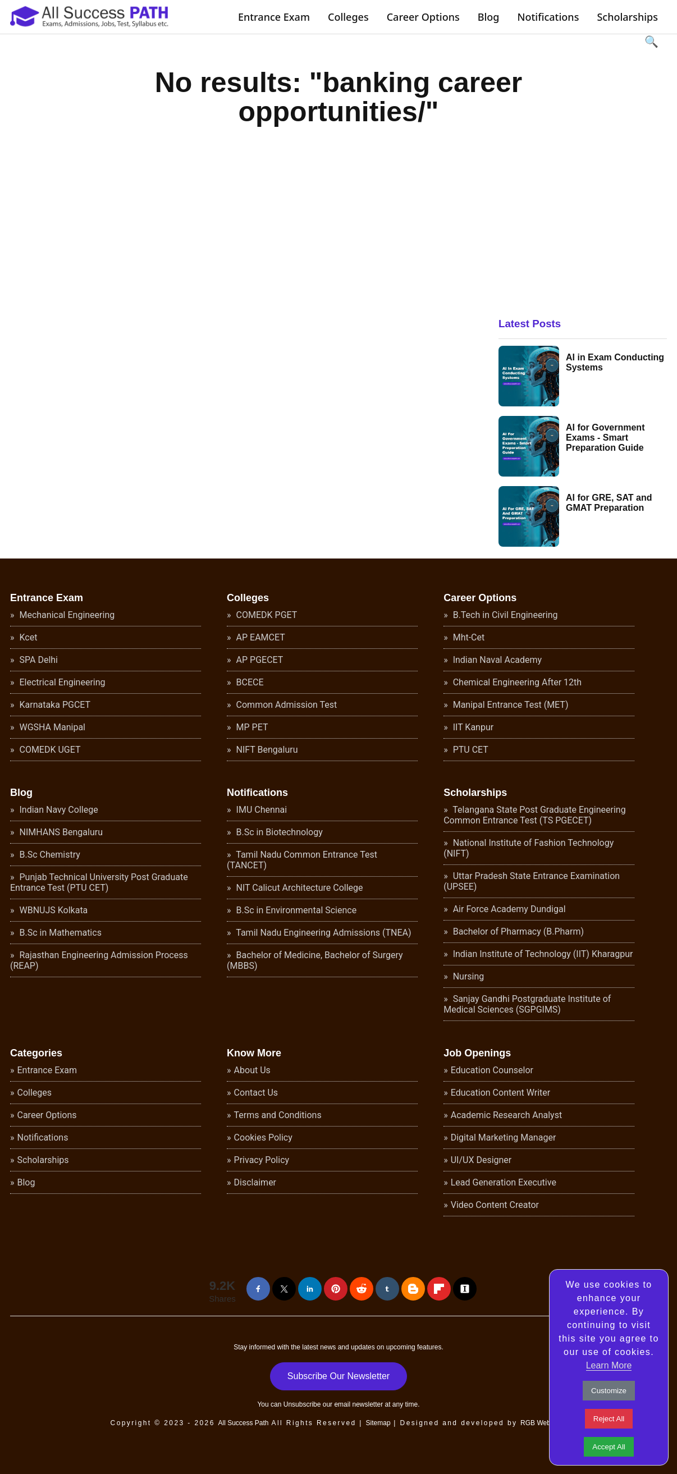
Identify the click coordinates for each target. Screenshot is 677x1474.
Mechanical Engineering (66, 615)
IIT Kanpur (472, 727)
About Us (252, 1070)
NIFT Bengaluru (266, 749)
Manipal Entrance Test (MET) (510, 704)
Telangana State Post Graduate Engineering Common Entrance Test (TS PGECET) (534, 815)
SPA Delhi (37, 659)
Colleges (348, 17)
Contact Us (256, 1092)
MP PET (251, 727)
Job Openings (477, 1053)
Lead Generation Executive (503, 1182)
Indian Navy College (57, 809)
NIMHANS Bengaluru (60, 832)
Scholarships (627, 17)
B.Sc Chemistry (48, 854)
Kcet (27, 637)
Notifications (548, 17)
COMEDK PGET (266, 615)
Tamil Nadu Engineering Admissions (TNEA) (322, 932)
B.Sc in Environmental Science (295, 910)
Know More (254, 1053)
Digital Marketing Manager (503, 1137)
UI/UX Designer (481, 1160)
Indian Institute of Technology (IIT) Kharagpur (542, 954)
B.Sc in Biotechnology (278, 832)
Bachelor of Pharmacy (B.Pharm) (517, 931)
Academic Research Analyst (506, 1115)
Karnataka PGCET (54, 704)
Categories (36, 1053)
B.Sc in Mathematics (59, 932)
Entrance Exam (274, 17)
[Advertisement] (582, 211)
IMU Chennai (260, 809)
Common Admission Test (285, 704)
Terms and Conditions (278, 1115)
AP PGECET (258, 659)
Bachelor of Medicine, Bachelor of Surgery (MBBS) (315, 960)
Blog (489, 17)
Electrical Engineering (61, 682)
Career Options (423, 17)
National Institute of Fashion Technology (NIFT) (528, 848)
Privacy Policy (262, 1160)
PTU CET (469, 749)
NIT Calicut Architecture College (298, 887)
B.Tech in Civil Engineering (504, 615)
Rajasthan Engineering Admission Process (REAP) (99, 960)
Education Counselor (492, 1070)
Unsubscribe (302, 1404)
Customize (608, 1390)
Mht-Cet (468, 637)
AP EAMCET (259, 637)
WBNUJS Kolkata (52, 910)
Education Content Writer (501, 1092)
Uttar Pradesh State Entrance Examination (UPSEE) (531, 881)
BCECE (249, 682)
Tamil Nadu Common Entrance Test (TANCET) (302, 860)
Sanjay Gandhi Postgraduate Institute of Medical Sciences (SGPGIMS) (527, 1004)
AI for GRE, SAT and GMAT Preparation (609, 502)
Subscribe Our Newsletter (338, 1376)
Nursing (467, 976)
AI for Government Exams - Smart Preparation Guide (605, 437)
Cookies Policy (263, 1137)
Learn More (609, 1365)
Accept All (608, 1447)
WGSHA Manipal (51, 727)
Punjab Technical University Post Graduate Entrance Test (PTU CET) (99, 882)
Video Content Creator (495, 1205)
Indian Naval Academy (496, 659)
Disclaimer (255, 1182)
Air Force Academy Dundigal (508, 909)
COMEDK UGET (49, 749)
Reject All (609, 1419)
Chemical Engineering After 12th (516, 682)
